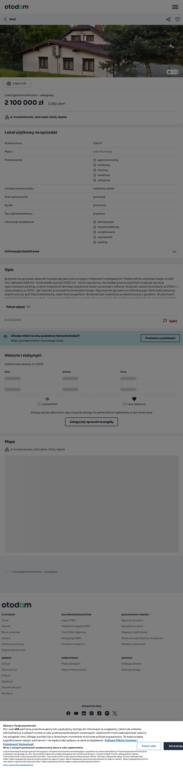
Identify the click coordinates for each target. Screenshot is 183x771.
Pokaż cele (149, 746)
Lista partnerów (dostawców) (18, 765)
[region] (91, 746)
